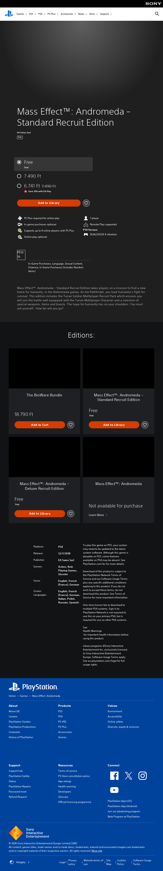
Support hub (16, 771)
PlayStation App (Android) (122, 806)
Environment (115, 711)
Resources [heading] (65, 765)
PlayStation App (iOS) (120, 801)
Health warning (67, 786)
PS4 (40, 14)
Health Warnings (92, 631)
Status (12, 781)
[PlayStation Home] (9, 14)
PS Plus (52, 14)
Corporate (14, 732)
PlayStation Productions (22, 727)
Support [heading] (14, 765)
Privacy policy (72, 862)
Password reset (17, 791)
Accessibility (115, 716)
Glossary (63, 797)
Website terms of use (93, 862)
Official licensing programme (74, 802)
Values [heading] (112, 706)
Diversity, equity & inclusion (123, 727)
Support (104, 14)
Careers (13, 716)
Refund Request (18, 797)
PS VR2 (62, 721)
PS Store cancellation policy (74, 776)
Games (20, 14)
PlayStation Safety (19, 776)
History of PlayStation (21, 737)
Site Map (108, 862)
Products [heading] (64, 706)
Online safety (115, 721)
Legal (62, 862)
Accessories (67, 14)
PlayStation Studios (20, 721)
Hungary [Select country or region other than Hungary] (20, 862)
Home (12, 696)
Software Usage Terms (142, 862)
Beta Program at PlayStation (124, 816)
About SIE (14, 711)
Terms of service (67, 771)
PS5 (31, 14)
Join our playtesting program (124, 811)
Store (92, 14)
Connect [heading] (113, 765)
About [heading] (13, 706)
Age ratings (64, 781)
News (81, 14)
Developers (64, 791)
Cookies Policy (121, 862)
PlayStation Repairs (20, 786)
